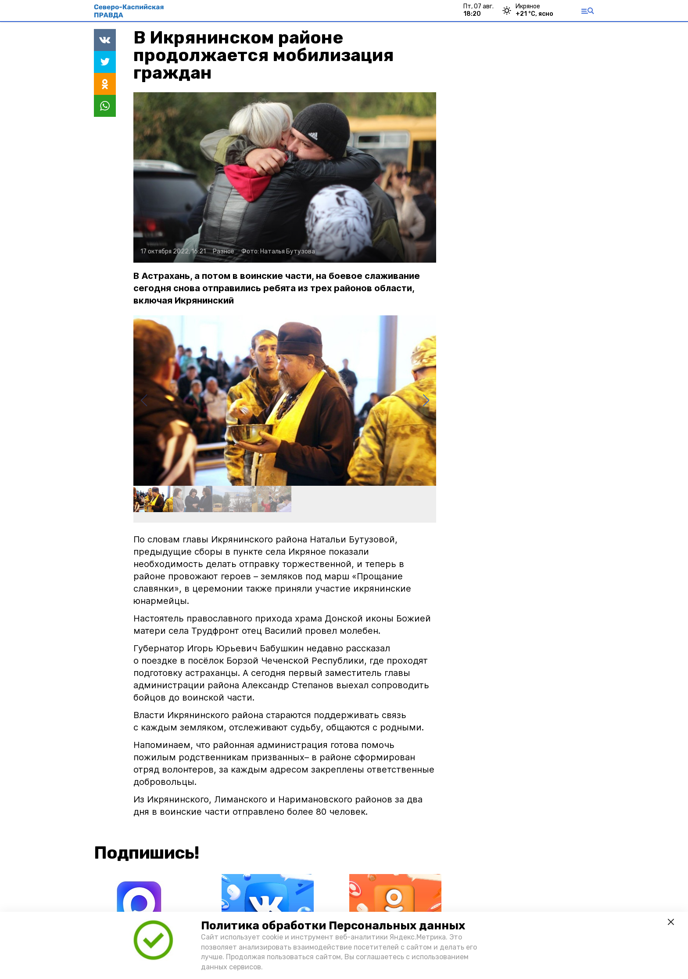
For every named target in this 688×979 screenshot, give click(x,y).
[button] (426, 400)
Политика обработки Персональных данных (333, 925)
